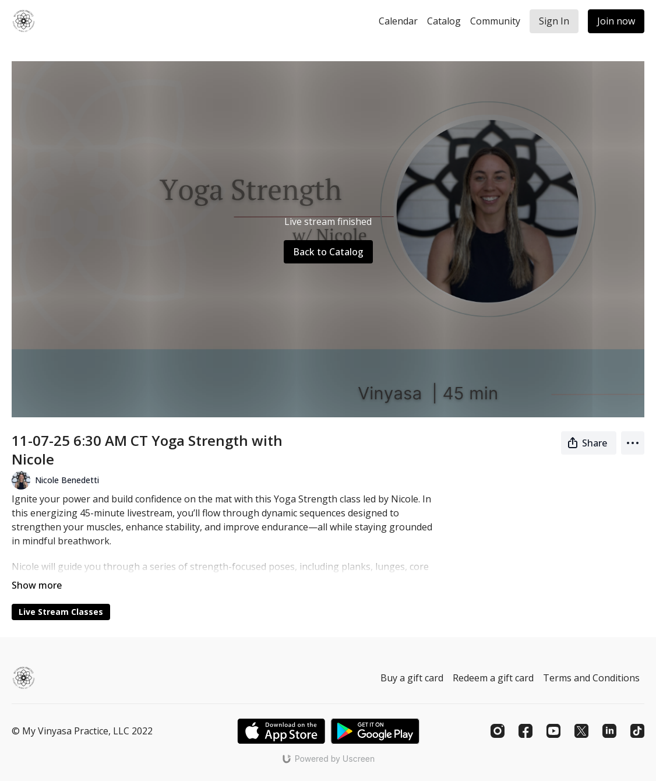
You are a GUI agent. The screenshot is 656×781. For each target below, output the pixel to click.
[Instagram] (498, 731)
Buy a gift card (411, 677)
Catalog (444, 21)
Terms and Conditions (591, 677)
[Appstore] (281, 731)
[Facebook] (525, 731)
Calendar (398, 21)
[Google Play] (375, 731)
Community (495, 21)
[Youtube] (553, 731)
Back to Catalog (328, 251)
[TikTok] (637, 731)
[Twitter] (581, 731)
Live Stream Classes (61, 611)
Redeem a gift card (493, 677)
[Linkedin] (609, 731)
